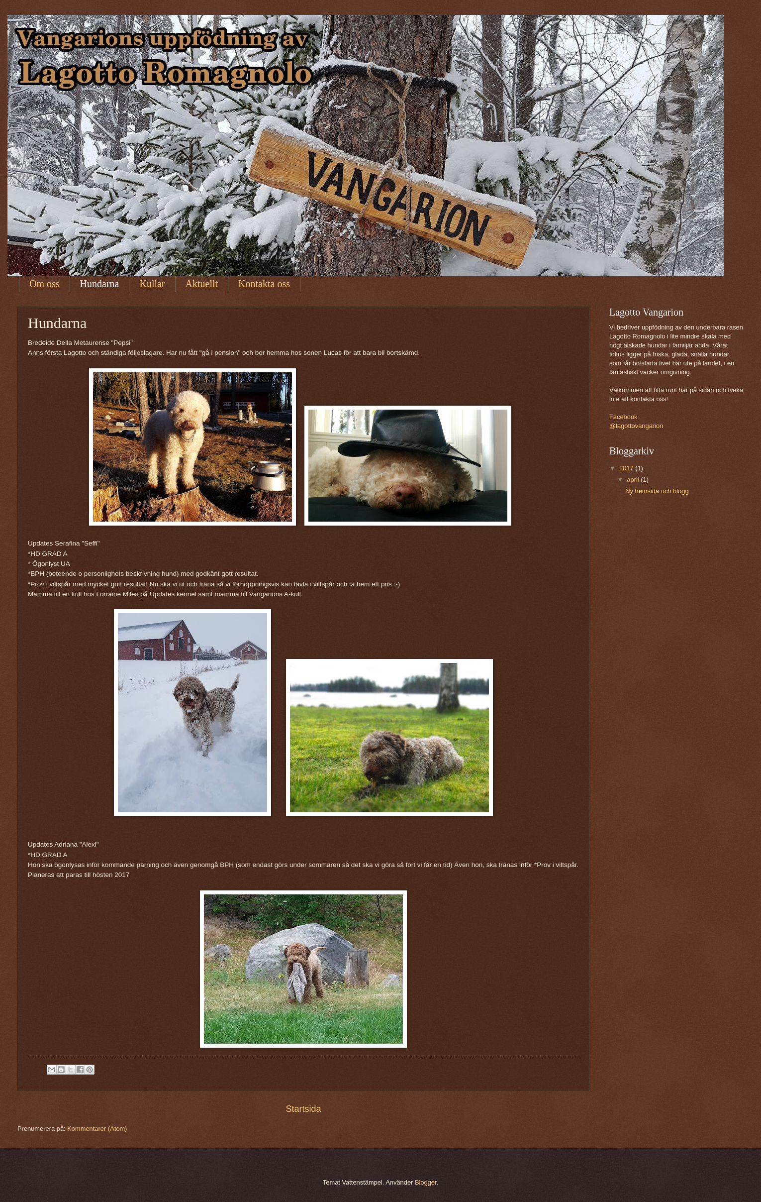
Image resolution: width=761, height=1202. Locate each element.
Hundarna (99, 283)
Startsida (303, 1109)
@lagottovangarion (636, 426)
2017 (627, 468)
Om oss (44, 283)
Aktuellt (202, 283)
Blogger (426, 1182)
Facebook (623, 417)
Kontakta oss (264, 283)
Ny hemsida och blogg (656, 491)
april (634, 479)
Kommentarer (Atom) (97, 1128)
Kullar (152, 283)
